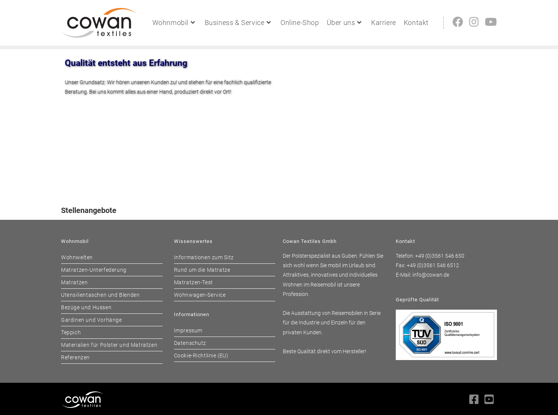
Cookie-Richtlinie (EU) (201, 355)
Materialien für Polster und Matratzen (109, 345)
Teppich (71, 332)
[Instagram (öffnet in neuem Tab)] (474, 22)
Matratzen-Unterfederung (94, 270)
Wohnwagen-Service (200, 295)
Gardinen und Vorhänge (91, 320)
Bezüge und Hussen (86, 307)
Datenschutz (190, 343)
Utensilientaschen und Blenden (100, 295)
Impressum (188, 330)
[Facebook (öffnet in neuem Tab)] (458, 22)
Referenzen (75, 357)
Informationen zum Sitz (204, 257)
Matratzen (74, 282)
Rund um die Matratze (202, 270)
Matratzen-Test (193, 282)
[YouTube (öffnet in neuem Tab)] (491, 22)
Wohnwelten (77, 257)
